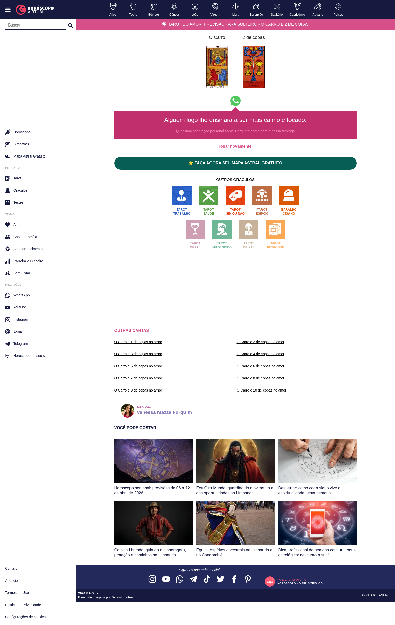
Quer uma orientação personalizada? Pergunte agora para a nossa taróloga (235, 131)
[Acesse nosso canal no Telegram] (193, 579)
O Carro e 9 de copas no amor (138, 390)
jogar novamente (235, 146)
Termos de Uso (17, 593)
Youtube (15, 307)
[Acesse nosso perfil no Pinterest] (248, 579)
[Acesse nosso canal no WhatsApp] (179, 579)
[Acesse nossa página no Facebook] (234, 579)
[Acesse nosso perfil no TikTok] (207, 579)
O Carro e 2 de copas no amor (260, 342)
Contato (11, 568)
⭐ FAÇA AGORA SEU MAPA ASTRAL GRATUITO (235, 163)
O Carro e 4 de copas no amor (260, 354)
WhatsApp (17, 295)
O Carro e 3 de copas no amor (138, 354)
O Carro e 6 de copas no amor (260, 366)
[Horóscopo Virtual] (35, 10)
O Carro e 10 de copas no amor (261, 390)
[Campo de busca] (35, 26)
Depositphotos (122, 597)
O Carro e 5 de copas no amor (138, 366)
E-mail (14, 331)
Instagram (17, 319)
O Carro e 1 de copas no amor (138, 342)
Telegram (16, 343)
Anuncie (11, 581)
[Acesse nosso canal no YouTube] (166, 579)
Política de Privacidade (23, 605)
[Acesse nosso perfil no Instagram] (152, 579)
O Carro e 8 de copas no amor (260, 378)
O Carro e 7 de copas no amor (138, 378)
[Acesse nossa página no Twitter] (220, 579)
